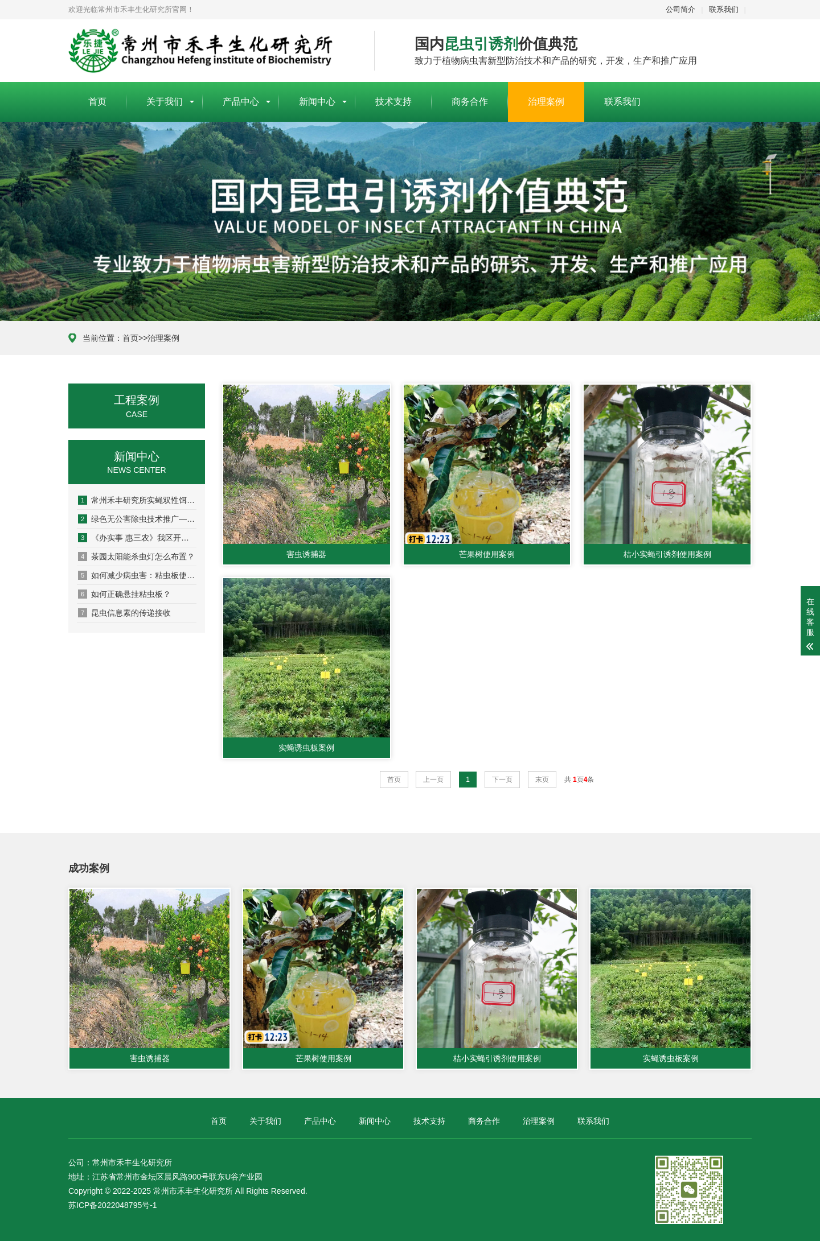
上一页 (433, 780)
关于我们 (164, 101)
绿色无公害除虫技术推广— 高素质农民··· (137, 518)
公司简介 (680, 9)
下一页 (502, 780)
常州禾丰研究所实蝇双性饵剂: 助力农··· (137, 500)
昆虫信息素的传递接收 (124, 612)
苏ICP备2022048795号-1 (112, 1205)
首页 (97, 101)
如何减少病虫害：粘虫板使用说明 (137, 575)
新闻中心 (317, 101)
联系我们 (724, 9)
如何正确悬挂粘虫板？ (124, 594)
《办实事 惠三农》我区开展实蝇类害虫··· (137, 537)
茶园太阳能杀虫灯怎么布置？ (136, 556)
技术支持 (393, 101)
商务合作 (470, 101)
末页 (542, 780)
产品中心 (241, 101)
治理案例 (546, 101)
